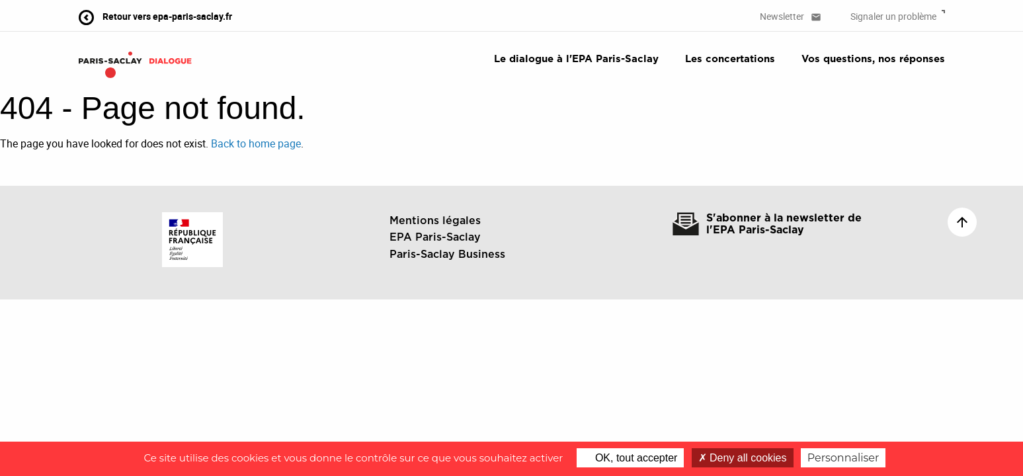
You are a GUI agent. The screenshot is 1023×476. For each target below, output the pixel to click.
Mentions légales (435, 221)
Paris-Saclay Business (447, 254)
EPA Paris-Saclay (435, 237)
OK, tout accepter (630, 457)
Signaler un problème (897, 16)
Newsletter (790, 16)
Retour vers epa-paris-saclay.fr (155, 16)
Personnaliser (843, 458)
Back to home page (256, 143)
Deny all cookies (742, 457)
